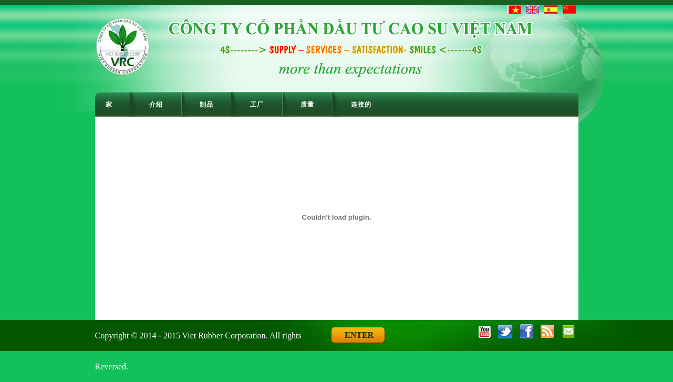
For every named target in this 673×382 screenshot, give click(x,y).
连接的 (361, 104)
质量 (307, 104)
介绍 (156, 104)
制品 (206, 104)
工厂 (257, 104)
